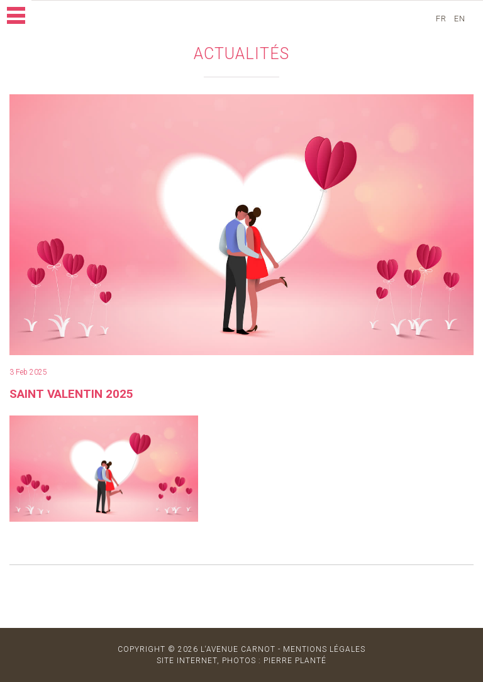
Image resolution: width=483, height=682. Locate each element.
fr (445, 18)
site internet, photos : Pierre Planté (241, 660)
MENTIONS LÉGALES (324, 649)
